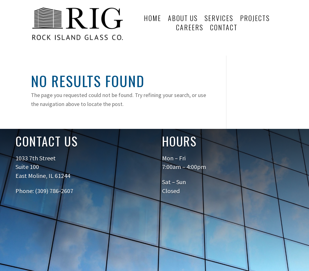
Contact (224, 28)
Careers (189, 28)
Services (218, 19)
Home (152, 19)
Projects (255, 19)
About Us (183, 19)
